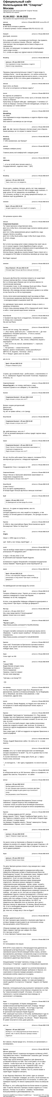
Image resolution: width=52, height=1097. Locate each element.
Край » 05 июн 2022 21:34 (14, 206)
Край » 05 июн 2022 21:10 (14, 363)
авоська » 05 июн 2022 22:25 (15, 180)
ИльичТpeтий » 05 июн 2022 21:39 (17, 268)
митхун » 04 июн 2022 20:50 (15, 834)
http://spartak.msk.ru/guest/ (11, 12)
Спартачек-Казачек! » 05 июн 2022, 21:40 (19, 397)
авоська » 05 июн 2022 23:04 (15, 62)
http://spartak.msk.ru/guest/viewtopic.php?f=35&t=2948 (19, 18)
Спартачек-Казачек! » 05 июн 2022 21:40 (19, 421)
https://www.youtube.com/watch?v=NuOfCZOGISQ (21, 625)
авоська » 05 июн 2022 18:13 (15, 784)
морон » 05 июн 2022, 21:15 (15, 500)
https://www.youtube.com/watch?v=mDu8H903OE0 (21, 637)
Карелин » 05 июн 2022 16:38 (15, 1029)
